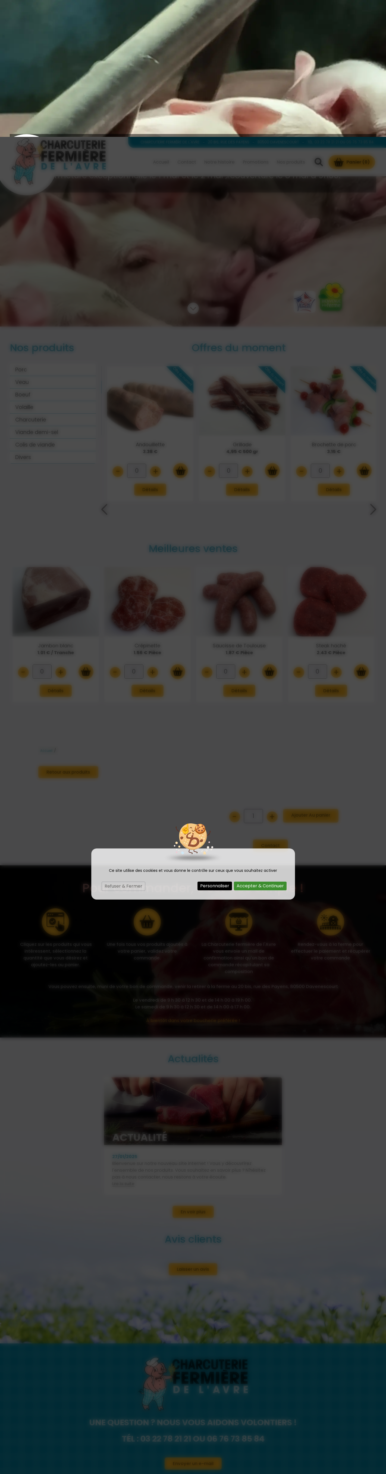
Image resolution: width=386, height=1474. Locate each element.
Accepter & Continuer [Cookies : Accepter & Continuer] (260, 749)
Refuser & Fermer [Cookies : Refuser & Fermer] (123, 749)
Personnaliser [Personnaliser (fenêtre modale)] (214, 749)
